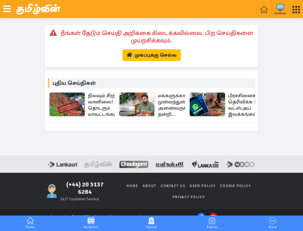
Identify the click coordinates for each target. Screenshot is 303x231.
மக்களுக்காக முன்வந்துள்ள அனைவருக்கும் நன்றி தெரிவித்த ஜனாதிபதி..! (176, 105)
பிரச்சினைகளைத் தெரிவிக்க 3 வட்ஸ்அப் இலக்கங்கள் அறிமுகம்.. (249, 105)
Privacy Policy (189, 197)
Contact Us (173, 186)
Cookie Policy (235, 186)
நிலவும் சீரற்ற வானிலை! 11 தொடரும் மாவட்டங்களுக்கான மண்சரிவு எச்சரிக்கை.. (111, 105)
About (149, 186)
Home (132, 186)
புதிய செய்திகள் (74, 83)
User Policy (203, 186)
